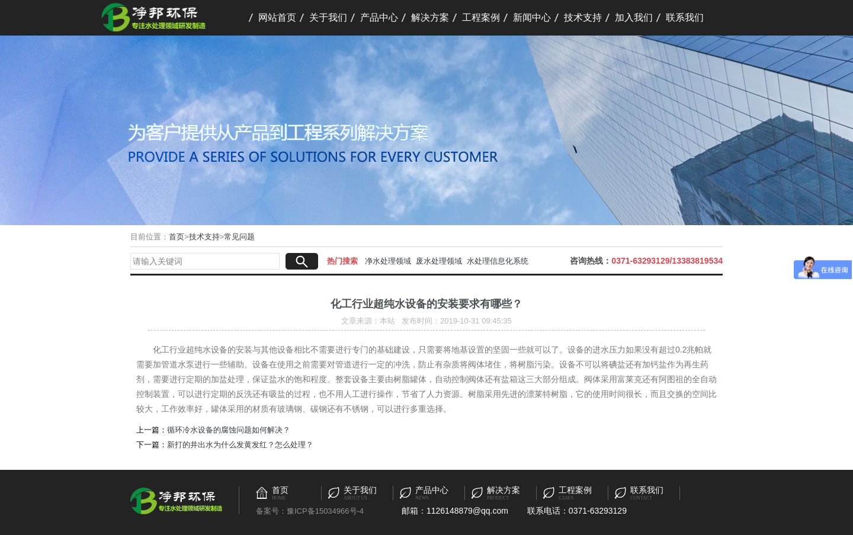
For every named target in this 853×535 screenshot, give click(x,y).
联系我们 (685, 17)
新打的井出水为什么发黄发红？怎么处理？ (240, 444)
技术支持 (583, 17)
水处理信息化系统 (497, 261)
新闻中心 (532, 17)
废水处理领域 (439, 261)
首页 (176, 236)
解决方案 (430, 17)
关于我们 (328, 17)
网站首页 (277, 17)
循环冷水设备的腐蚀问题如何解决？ (228, 429)
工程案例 (481, 17)
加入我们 (634, 17)
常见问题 (239, 236)
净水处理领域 (388, 261)
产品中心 (379, 17)
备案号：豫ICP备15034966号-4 (310, 511)
